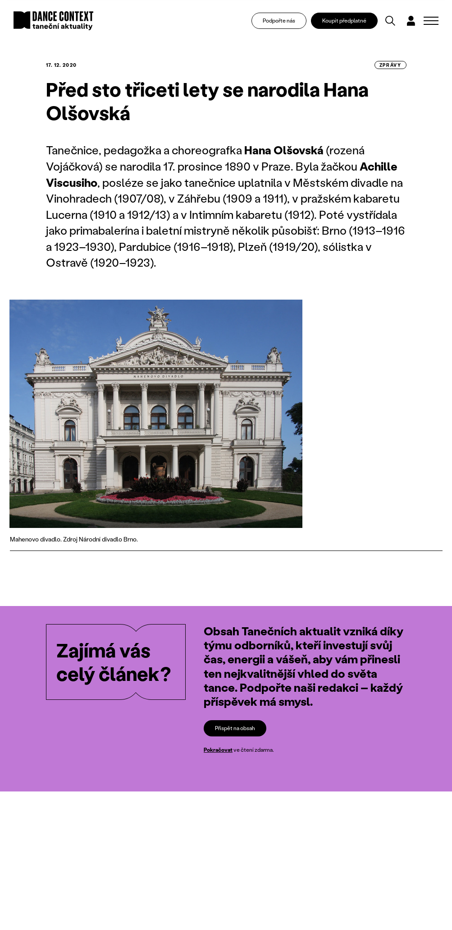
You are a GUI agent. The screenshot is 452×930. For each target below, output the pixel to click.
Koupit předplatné (344, 20)
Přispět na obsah (235, 728)
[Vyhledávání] (390, 21)
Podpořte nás (279, 20)
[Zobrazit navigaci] (431, 21)
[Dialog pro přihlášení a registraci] (411, 21)
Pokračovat (218, 750)
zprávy (390, 65)
